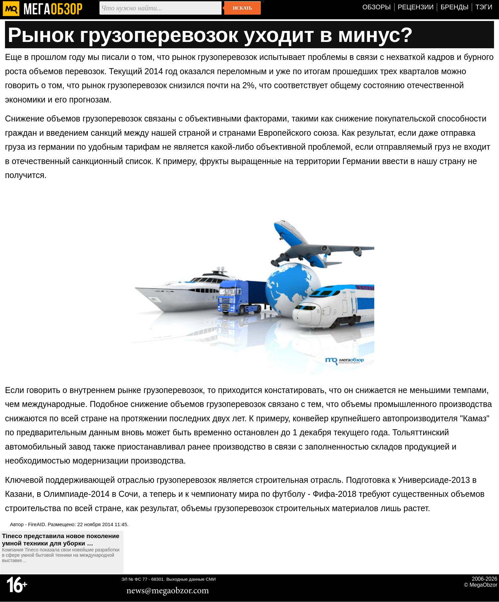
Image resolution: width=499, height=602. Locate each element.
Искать (242, 8)
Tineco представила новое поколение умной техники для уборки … (60, 539)
